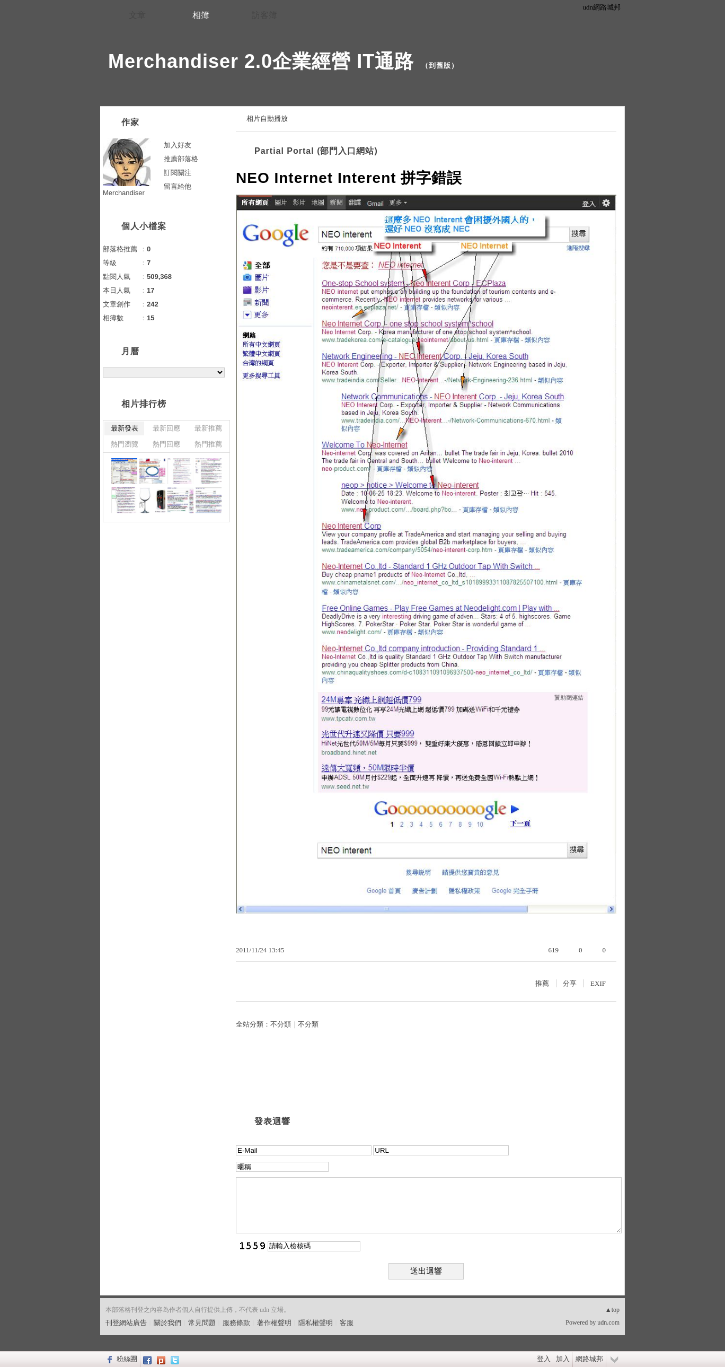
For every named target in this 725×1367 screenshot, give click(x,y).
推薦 (542, 983)
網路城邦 (589, 1359)
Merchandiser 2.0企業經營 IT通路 (261, 61)
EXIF (598, 983)
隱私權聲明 (315, 1323)
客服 (346, 1323)
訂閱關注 (177, 173)
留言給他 (177, 186)
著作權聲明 (274, 1323)
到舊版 (440, 65)
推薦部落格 (181, 159)
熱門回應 (166, 444)
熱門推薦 (208, 444)
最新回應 (166, 428)
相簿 (200, 15)
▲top (612, 1309)
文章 (137, 15)
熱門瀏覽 (124, 444)
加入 (563, 1359)
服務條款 (236, 1323)
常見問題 (202, 1323)
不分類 (280, 1024)
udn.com (608, 1322)
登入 (544, 1359)
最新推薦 (208, 428)
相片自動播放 (267, 118)
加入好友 (177, 145)
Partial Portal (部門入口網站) (316, 150)
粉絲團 (127, 1359)
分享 (570, 983)
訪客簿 (264, 15)
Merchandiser (124, 193)
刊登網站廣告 (126, 1323)
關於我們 (167, 1323)
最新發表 (124, 428)
